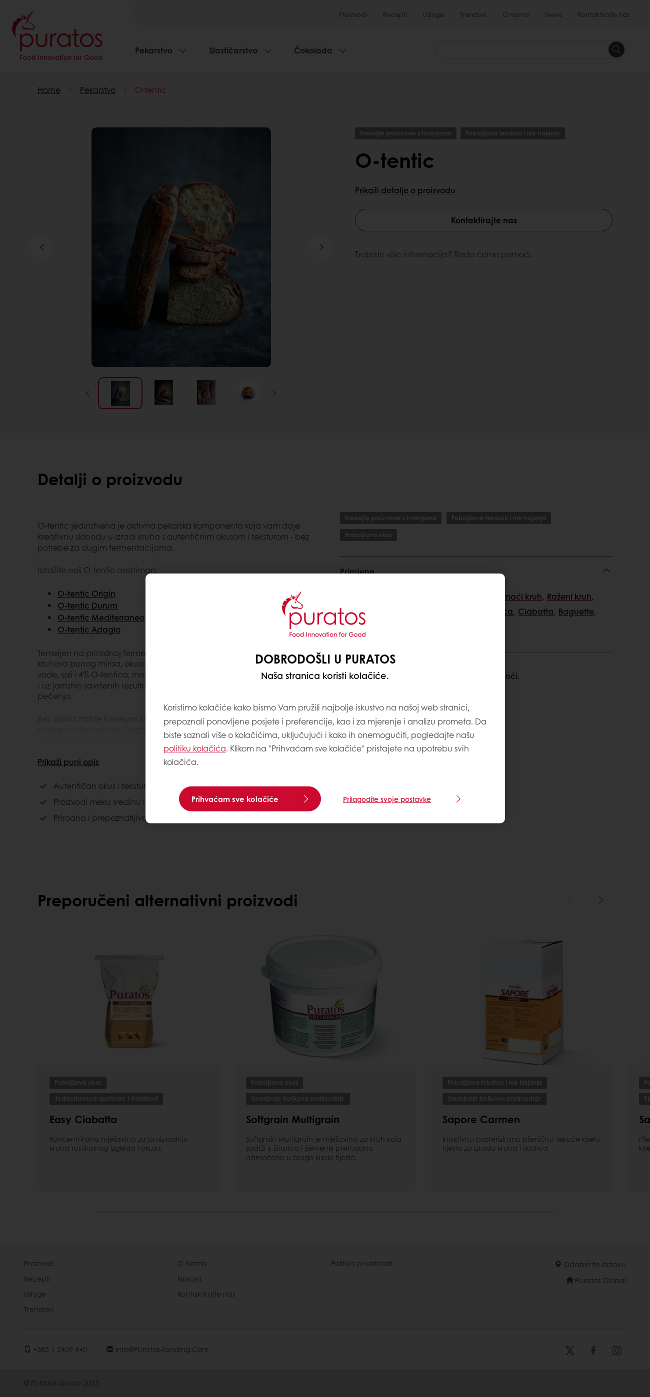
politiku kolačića (195, 748)
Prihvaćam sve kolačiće (235, 798)
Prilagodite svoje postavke (387, 799)
